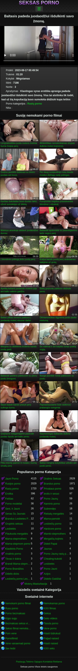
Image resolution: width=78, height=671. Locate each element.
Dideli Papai (50, 543)
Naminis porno (52, 503)
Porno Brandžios (14, 568)
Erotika (9, 493)
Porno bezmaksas (15, 613)
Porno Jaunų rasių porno (57, 553)
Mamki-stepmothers (55, 533)
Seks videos (50, 618)
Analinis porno (13, 553)
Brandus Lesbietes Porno (18, 518)
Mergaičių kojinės (53, 538)
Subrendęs (50, 508)
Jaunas (48, 548)
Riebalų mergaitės (54, 513)
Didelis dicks (12, 573)
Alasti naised (51, 643)
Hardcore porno (52, 528)
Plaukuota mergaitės (16, 533)
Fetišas (9, 498)
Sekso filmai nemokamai (18, 628)
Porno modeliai (13, 503)
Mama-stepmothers (16, 538)
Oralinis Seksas (52, 478)
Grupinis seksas (14, 523)
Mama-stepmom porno (17, 543)
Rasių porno (34, 103)
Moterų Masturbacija (36, 583)
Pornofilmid (11, 638)
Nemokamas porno (54, 603)
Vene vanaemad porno (17, 643)
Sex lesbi (10, 648)
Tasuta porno (51, 623)
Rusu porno (11, 608)
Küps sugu (11, 618)
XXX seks (49, 648)
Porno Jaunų (51, 498)
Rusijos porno (12, 483)
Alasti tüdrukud (52, 633)
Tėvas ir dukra (13, 558)
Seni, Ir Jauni (12, 508)
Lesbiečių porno (53, 523)
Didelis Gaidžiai (52, 578)
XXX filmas (50, 608)
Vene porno (50, 628)
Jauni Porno (12, 478)
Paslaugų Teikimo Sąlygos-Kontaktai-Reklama (39, 661)
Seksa (47, 613)
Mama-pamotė (52, 518)
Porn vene (11, 633)
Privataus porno (52, 488)
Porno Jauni (50, 568)
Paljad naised (51, 638)
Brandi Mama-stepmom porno (18, 563)
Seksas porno (39, 2)
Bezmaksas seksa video (18, 623)
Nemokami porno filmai (18, 603)
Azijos (47, 573)
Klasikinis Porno (14, 548)
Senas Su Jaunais (15, 513)
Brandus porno (52, 483)
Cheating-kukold (53, 558)
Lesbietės (10, 528)
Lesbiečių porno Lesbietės (18, 578)
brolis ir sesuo (51, 493)
